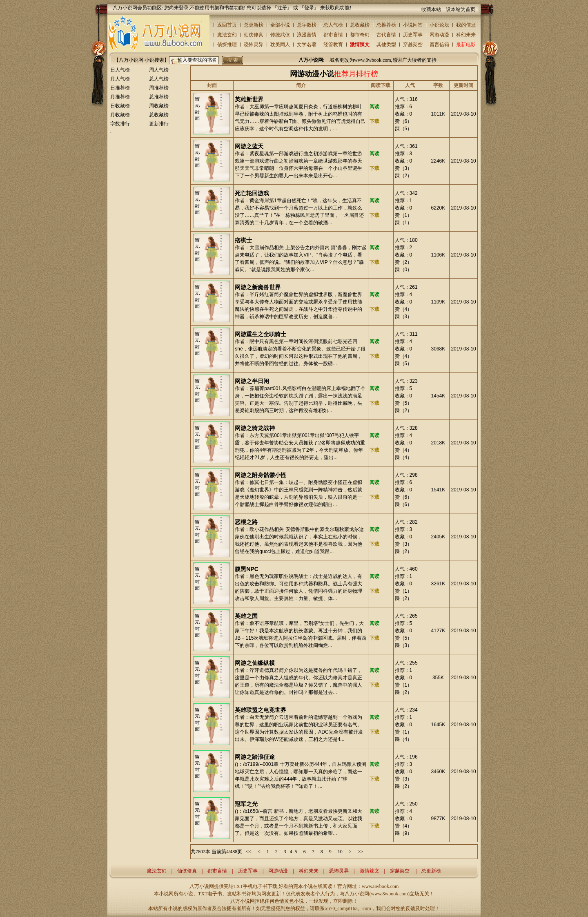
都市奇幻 (360, 35)
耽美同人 (280, 44)
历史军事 (413, 35)
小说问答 (413, 25)
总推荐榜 (386, 25)
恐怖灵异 (253, 44)
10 (340, 852)
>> (360, 852)
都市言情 (333, 35)
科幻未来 (466, 35)
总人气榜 (333, 25)
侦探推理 (227, 44)
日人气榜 (120, 70)
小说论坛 (439, 25)
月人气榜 (120, 79)
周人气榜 (159, 70)
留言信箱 (439, 44)
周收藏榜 (159, 106)
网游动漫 (439, 35)
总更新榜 (253, 25)
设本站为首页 (460, 9)
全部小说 (280, 25)
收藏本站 (431, 9)
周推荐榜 (159, 88)
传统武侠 (280, 35)
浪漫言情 (306, 35)
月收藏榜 (120, 115)
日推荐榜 (120, 88)
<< (249, 852)
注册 (282, 8)
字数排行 (120, 124)
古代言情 (386, 35)
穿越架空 (413, 44)
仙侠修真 (253, 35)
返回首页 (227, 25)
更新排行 (159, 124)
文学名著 (306, 44)
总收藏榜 (360, 25)
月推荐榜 (120, 97)
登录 (309, 8)
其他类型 (386, 44)
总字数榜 (306, 25)
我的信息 (466, 25)
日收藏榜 (120, 106)
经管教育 (333, 44)
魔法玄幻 (227, 35)
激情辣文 (360, 44)
